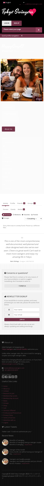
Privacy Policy (8, 415)
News (5, 401)
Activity (5, 203)
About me (8, 129)
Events (13, 209)
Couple (7, 158)
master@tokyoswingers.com (30, 4)
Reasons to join (8, 393)
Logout (5, 423)
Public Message (10, 114)
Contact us (22, 286)
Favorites (27, 215)
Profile (12, 203)
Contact (6, 391)
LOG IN (6, 23)
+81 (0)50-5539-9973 (11, 370)
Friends (21, 203)
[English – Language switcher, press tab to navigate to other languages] (14, 2)
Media (21, 209)
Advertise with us (9, 420)
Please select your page (12, 29)
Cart (4, 408)
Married (7, 173)
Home (5, 386)
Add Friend (8, 107)
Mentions (18, 215)
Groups (32, 203)
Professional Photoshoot (12, 413)
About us (6, 389)
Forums (5, 209)
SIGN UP (16, 23)
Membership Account (10, 398)
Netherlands (9, 181)
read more (28, 444)
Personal (8, 215)
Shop (5, 405)
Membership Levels (10, 396)
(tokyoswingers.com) (9, 364)
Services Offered (9, 410)
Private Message (10, 120)
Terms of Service (9, 418)
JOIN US (22, 319)
